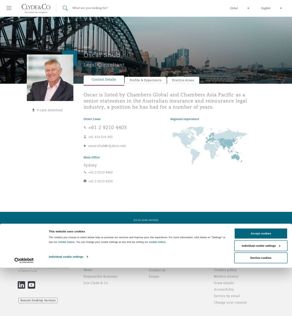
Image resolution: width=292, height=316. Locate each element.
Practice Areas (183, 80)
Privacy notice (225, 263)
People (87, 47)
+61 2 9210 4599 (100, 181)
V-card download (50, 110)
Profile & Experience (146, 80)
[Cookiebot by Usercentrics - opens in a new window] (24, 309)
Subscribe (156, 263)
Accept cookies (261, 281)
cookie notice (66, 290)
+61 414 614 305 (100, 137)
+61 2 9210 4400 (100, 172)
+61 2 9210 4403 (107, 127)
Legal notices (224, 257)
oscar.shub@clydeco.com (107, 146)
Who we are (93, 257)
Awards (90, 263)
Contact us (157, 270)
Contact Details (104, 79)
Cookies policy (225, 270)
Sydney (90, 165)
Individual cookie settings (66, 305)
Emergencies (163, 257)
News (88, 270)
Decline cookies (260, 306)
